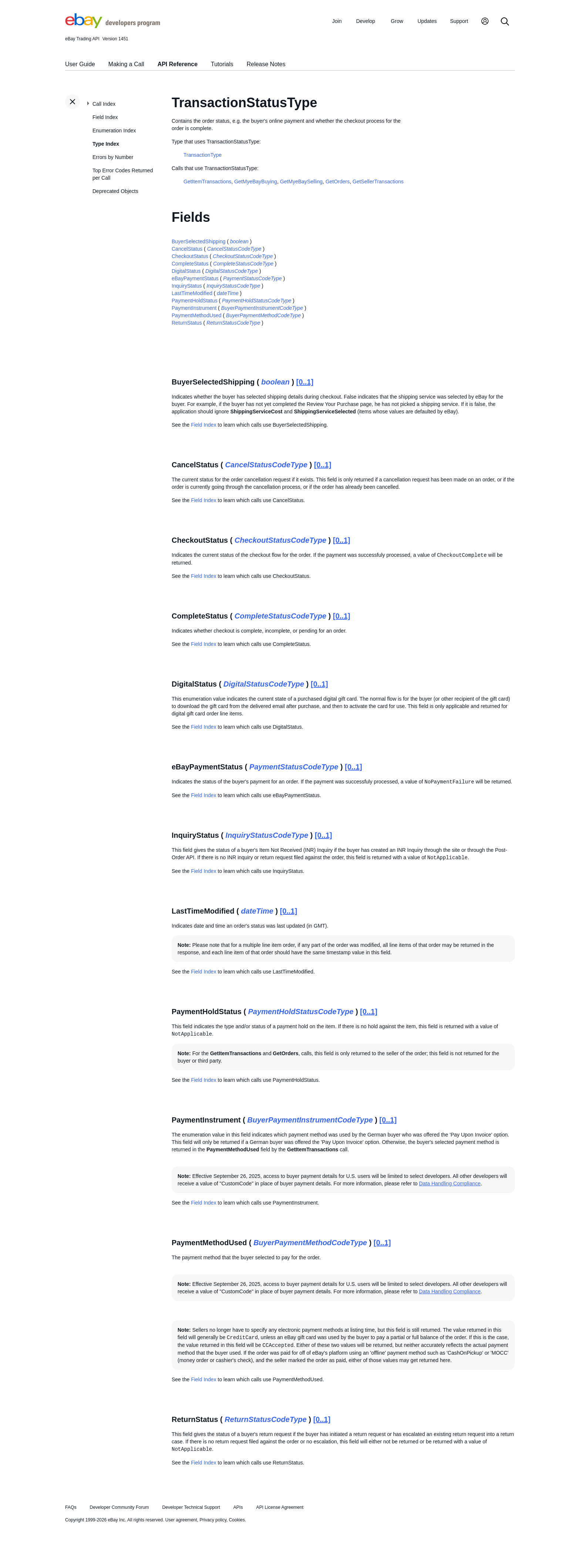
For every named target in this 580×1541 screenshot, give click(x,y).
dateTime (227, 293)
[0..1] (305, 382)
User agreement (181, 1520)
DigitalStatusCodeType (231, 271)
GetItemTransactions (207, 181)
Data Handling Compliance (450, 1183)
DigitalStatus (186, 271)
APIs (238, 1507)
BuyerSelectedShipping (199, 241)
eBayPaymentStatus (195, 278)
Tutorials (222, 64)
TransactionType (202, 155)
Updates (427, 21)
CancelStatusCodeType (234, 249)
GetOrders (338, 181)
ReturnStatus (187, 323)
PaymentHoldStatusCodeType (256, 301)
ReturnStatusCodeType (233, 323)
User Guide (80, 64)
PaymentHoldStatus (195, 301)
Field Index (105, 117)
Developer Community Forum (119, 1507)
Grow (397, 21)
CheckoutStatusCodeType (243, 256)
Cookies (237, 1520)
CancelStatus (187, 249)
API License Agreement (279, 1507)
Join (337, 21)
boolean (239, 241)
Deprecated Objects (115, 191)
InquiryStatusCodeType (233, 286)
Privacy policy (213, 1520)
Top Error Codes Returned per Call (122, 174)
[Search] (505, 22)
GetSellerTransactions (378, 181)
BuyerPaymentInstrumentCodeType (262, 308)
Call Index (103, 104)
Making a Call (126, 64)
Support (459, 21)
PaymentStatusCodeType (252, 278)
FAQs (71, 1507)
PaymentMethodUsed (197, 315)
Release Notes (266, 64)
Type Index (105, 144)
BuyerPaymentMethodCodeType (263, 315)
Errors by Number (112, 157)
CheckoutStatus (190, 256)
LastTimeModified (192, 293)
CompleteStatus (190, 264)
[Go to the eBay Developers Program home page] (112, 26)
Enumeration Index (114, 130)
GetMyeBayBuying (255, 181)
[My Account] (485, 22)
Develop (365, 21)
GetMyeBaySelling (301, 181)
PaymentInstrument (194, 308)
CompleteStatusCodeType (243, 264)
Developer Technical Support (191, 1507)
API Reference (178, 64)
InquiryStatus (187, 286)
